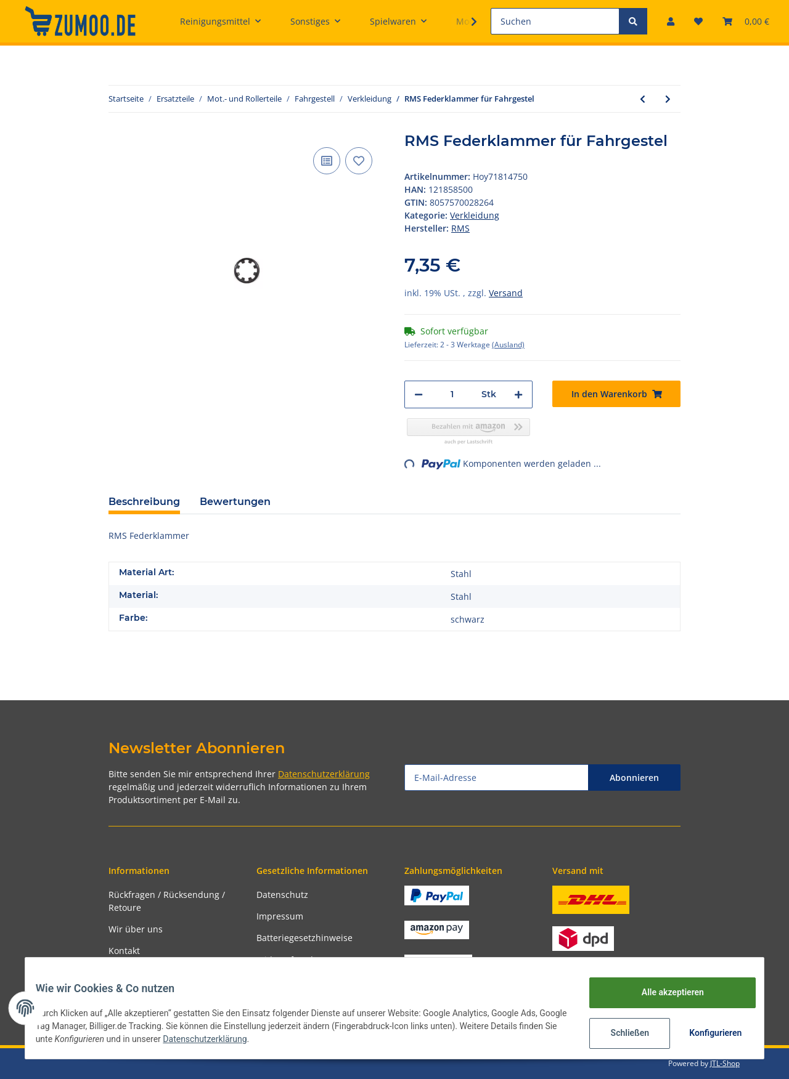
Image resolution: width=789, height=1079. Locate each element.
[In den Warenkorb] (616, 394)
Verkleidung (474, 215)
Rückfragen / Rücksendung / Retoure (166, 901)
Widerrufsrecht (287, 960)
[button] (670, 21)
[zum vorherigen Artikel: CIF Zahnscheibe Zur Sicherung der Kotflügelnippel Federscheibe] (642, 99)
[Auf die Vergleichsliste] (326, 160)
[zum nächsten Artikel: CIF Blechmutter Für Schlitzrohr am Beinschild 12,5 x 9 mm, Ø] (668, 99)
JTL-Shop (725, 1063)
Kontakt (124, 950)
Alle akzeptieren (663, 992)
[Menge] (452, 394)
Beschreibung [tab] (144, 501)
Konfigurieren (707, 1033)
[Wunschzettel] (698, 21)
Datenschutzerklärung (324, 774)
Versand (506, 293)
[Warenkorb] (746, 21)
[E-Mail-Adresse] (496, 777)
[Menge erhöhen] (518, 394)
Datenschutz (282, 894)
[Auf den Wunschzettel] (358, 160)
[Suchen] (555, 21)
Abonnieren (634, 777)
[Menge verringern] (418, 394)
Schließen (620, 1033)
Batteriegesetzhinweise (304, 938)
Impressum (279, 916)
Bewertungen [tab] (235, 501)
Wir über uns (135, 929)
